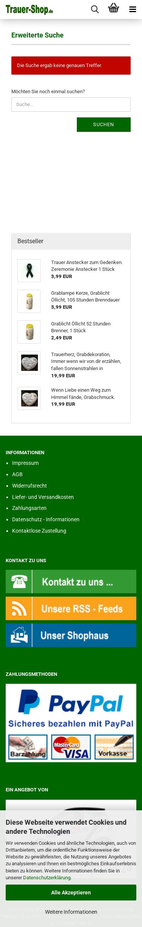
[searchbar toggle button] (94, 9)
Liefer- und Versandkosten (43, 497)
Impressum (25, 463)
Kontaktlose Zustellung (39, 531)
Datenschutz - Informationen (46, 519)
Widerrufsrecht (29, 486)
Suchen (103, 124)
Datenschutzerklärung (46, 877)
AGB (17, 474)
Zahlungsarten (29, 508)
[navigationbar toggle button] (132, 9)
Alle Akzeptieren (71, 892)
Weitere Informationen (71, 912)
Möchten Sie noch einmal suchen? (48, 91)
